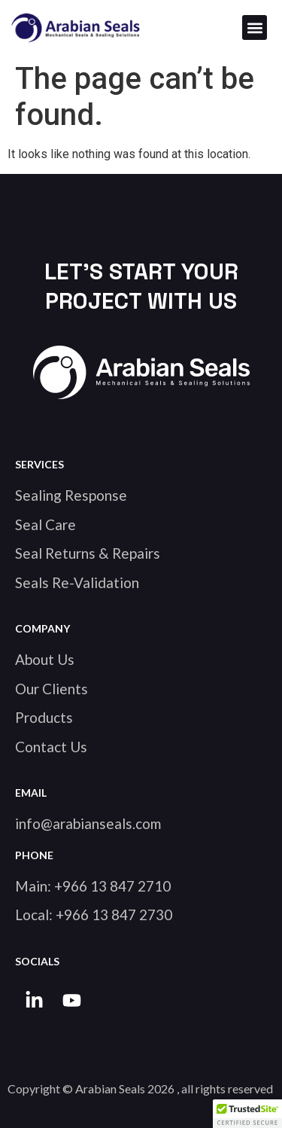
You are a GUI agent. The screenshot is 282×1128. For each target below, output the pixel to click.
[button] (254, 27)
